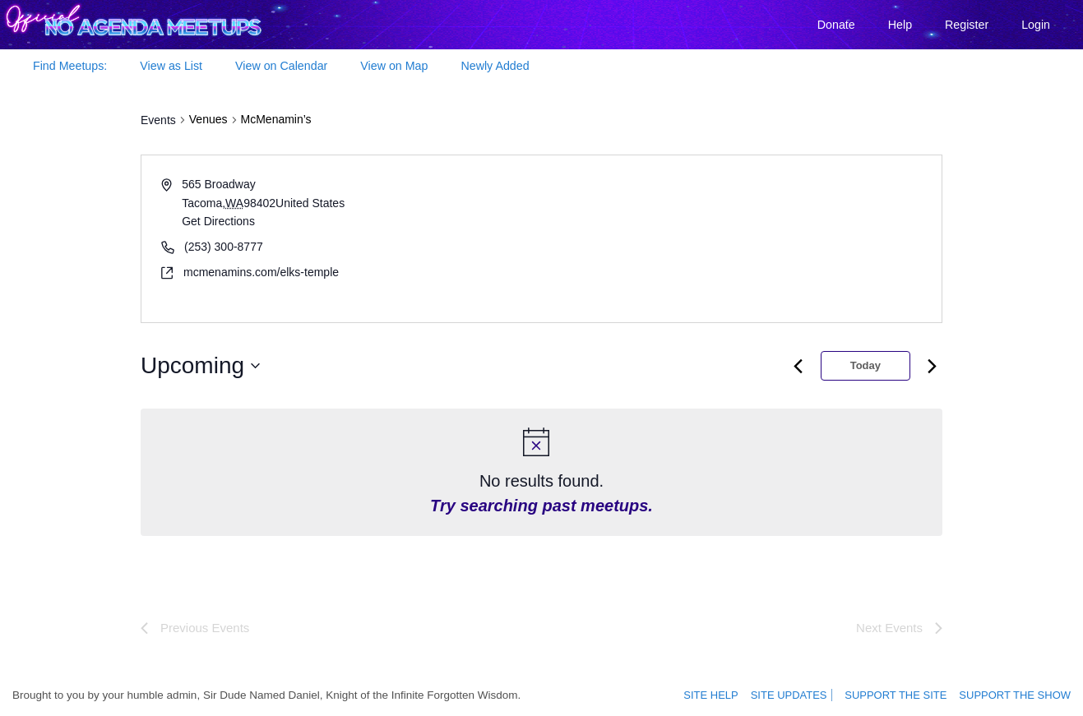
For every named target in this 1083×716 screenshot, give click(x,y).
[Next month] (932, 366)
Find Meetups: (70, 65)
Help (900, 24)
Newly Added (495, 65)
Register (966, 24)
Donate (836, 24)
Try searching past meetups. (541, 506)
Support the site (906, 695)
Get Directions (218, 221)
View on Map (394, 65)
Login (1035, 24)
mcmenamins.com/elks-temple (261, 272)
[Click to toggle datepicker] (200, 365)
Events (158, 120)
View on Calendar (281, 65)
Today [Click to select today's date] (865, 365)
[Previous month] (798, 366)
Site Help (722, 695)
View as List (171, 65)
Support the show (1018, 695)
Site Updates (796, 695)
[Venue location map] (740, 239)
